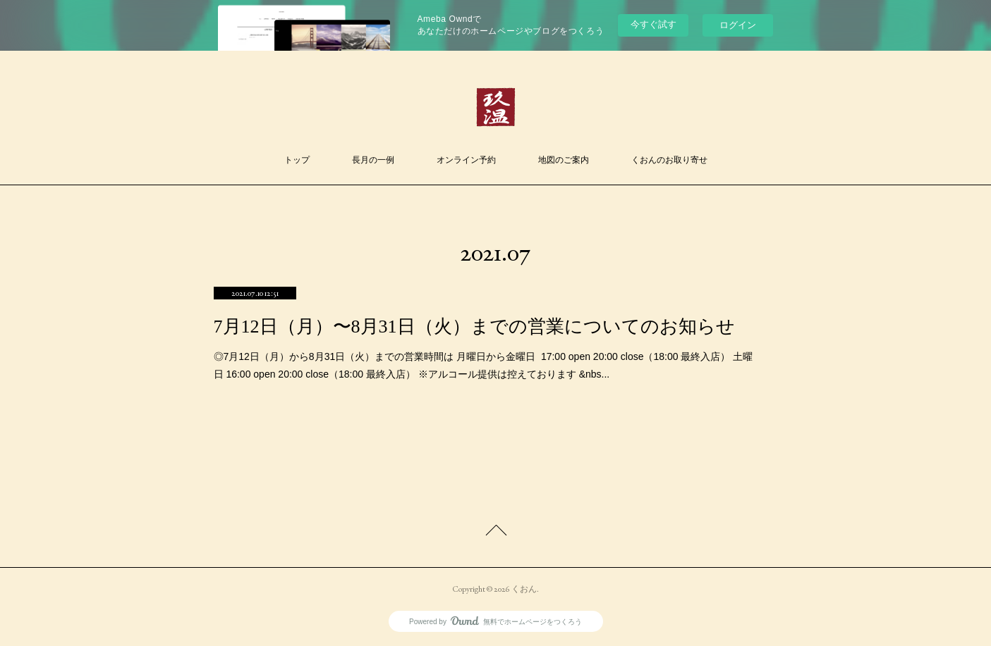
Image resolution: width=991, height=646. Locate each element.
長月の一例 (373, 160)
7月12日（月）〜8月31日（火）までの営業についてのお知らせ (474, 326)
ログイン (737, 25)
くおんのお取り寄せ (669, 160)
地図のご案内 (563, 160)
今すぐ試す (653, 24)
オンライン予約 (466, 160)
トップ (297, 160)
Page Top (495, 532)
